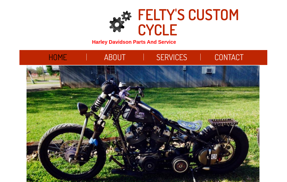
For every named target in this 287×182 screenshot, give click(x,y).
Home (58, 57)
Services (171, 57)
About (115, 57)
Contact (229, 57)
